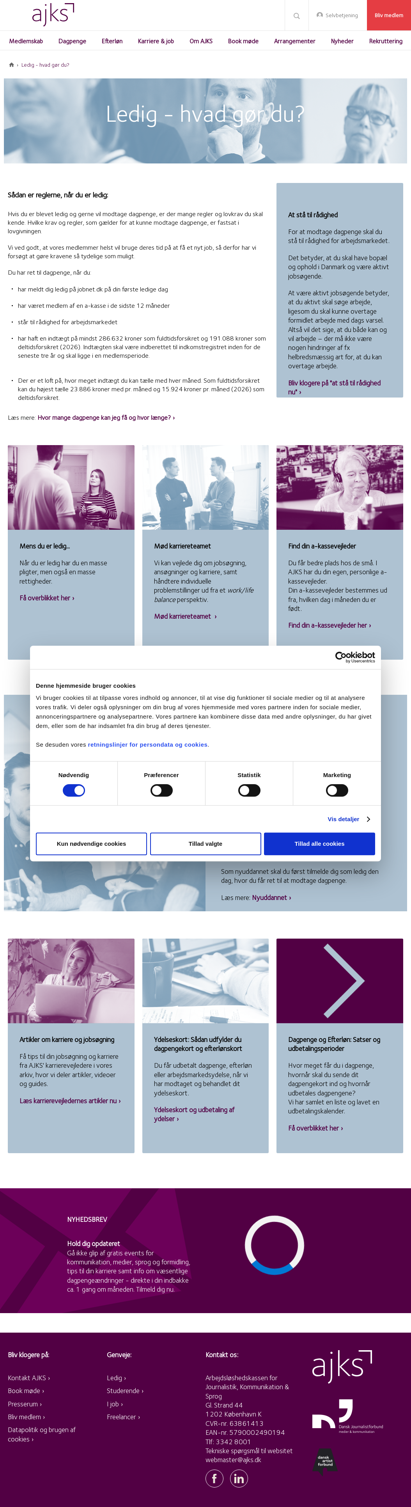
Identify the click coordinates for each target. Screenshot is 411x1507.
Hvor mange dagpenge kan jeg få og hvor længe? (104, 417)
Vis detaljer (344, 819)
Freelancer (121, 1417)
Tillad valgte (205, 843)
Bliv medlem (389, 15)
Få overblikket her (44, 598)
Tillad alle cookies (319, 843)
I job (113, 1404)
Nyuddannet (269, 897)
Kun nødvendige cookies (91, 843)
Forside (12, 65)
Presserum (23, 1404)
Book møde (24, 1390)
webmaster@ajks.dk (233, 1460)
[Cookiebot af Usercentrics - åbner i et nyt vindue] (341, 657)
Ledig (114, 1378)
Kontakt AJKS (27, 1378)
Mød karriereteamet (183, 616)
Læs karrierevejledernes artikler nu (68, 1101)
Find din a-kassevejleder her (327, 625)
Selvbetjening (342, 15)
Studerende (123, 1390)
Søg (296, 15)
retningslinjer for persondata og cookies (148, 744)
